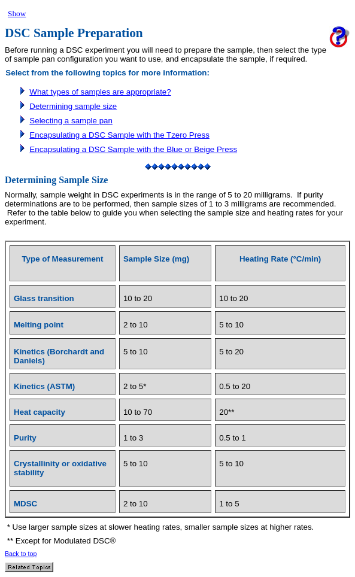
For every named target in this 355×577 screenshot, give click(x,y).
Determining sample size (73, 106)
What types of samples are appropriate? (100, 91)
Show (17, 13)
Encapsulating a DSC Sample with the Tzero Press (119, 134)
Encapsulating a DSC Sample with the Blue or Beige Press (133, 149)
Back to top (21, 553)
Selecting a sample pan (71, 120)
